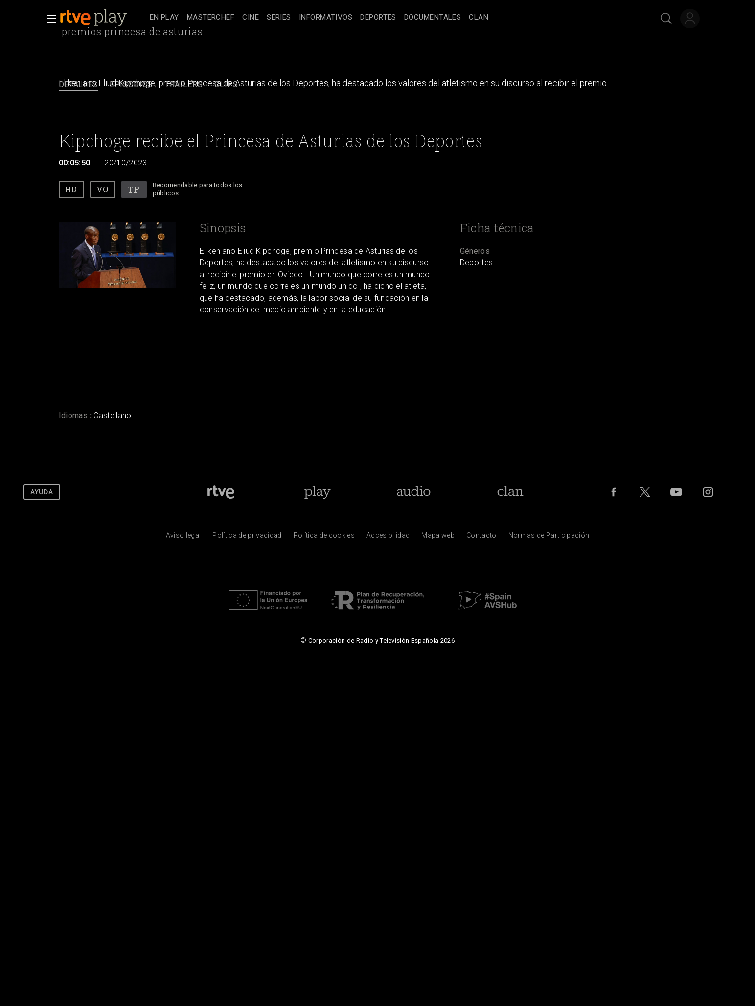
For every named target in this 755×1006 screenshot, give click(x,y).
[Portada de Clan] (510, 492)
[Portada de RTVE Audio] (414, 492)
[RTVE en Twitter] (645, 492)
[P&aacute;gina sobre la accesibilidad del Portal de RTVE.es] (388, 537)
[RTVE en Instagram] (708, 492)
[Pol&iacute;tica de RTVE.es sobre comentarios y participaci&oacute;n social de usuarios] (549, 537)
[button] (49, 18)
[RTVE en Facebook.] (613, 492)
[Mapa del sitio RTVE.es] (438, 537)
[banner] (103, 17)
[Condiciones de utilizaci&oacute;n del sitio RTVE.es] (183, 537)
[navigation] (388, 17)
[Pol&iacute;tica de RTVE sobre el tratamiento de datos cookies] (324, 537)
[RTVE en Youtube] (676, 492)
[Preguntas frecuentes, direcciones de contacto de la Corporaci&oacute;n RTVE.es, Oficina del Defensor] (481, 537)
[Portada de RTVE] (221, 492)
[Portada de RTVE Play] (317, 492)
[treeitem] (164, 17)
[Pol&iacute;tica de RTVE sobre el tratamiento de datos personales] (246, 537)
